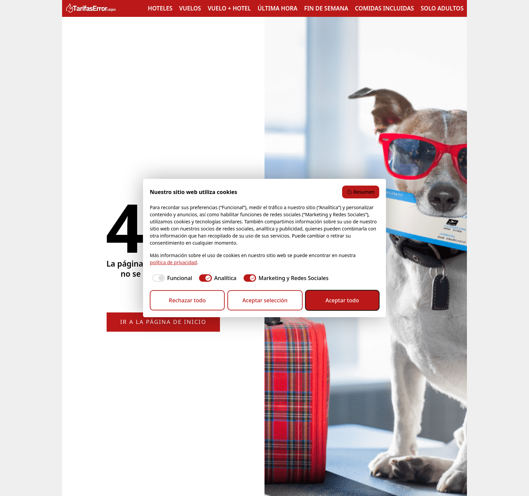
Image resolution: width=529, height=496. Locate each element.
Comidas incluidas (384, 8)
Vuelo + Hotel (229, 8)
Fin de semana (326, 8)
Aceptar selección (264, 300)
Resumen (360, 192)
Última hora (278, 8)
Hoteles (160, 8)
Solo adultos (442, 8)
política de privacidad (173, 262)
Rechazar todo (187, 300)
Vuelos (190, 8)
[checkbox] (171, 278)
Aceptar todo (342, 300)
